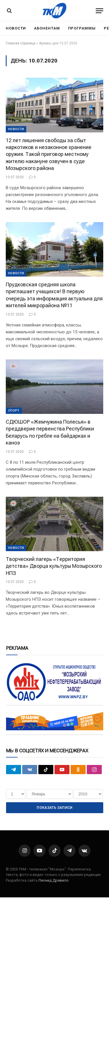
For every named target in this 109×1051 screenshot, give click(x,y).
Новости (16, 28)
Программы (82, 28)
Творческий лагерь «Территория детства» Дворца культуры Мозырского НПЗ (54, 566)
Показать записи (54, 808)
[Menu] (99, 10)
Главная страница (20, 43)
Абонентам (47, 28)
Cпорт (14, 410)
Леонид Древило (53, 880)
